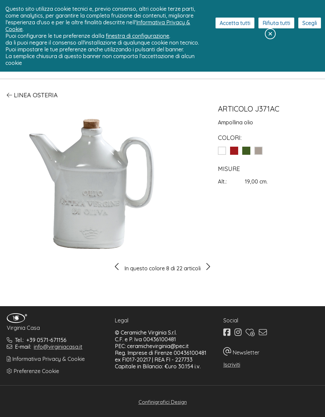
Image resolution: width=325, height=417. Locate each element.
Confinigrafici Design (163, 402)
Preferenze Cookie (33, 371)
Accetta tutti (235, 23)
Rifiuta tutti (276, 23)
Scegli (309, 23)
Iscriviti (231, 364)
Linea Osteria (32, 95)
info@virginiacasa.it (58, 346)
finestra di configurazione (137, 35)
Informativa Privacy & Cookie (46, 358)
